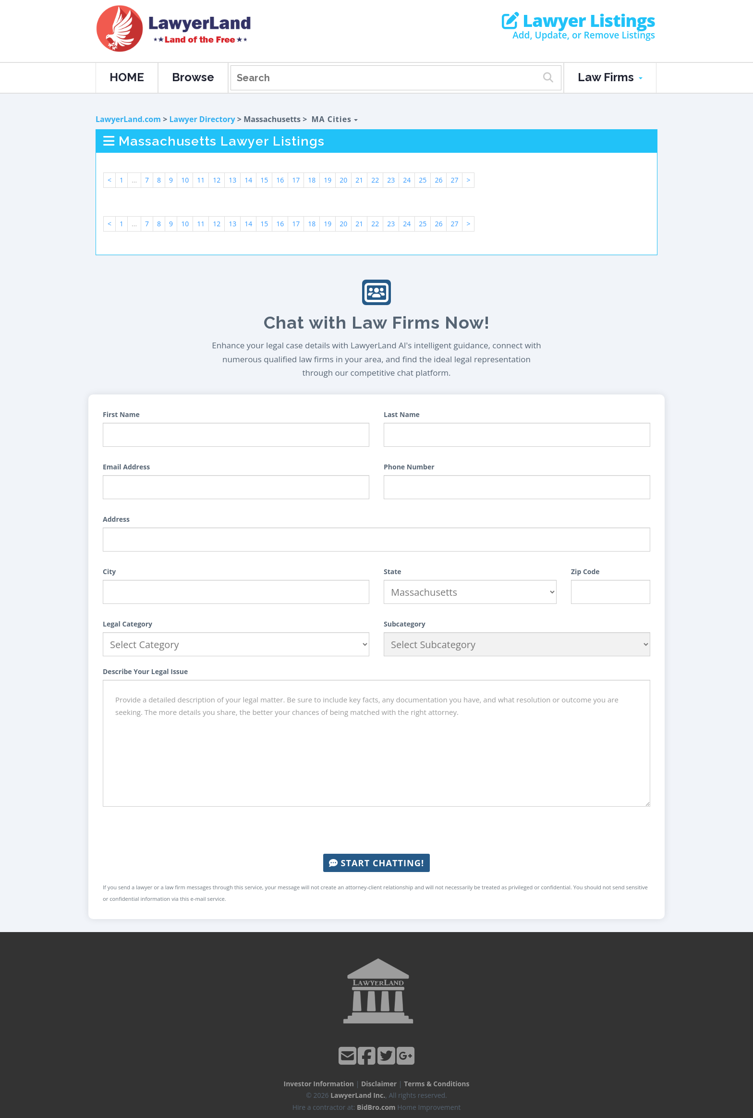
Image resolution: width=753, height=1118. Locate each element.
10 (185, 179)
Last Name (402, 414)
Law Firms (610, 77)
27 (454, 179)
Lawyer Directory (202, 119)
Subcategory (404, 623)
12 (216, 179)
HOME (126, 77)
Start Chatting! (376, 863)
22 (375, 179)
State (392, 571)
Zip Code (585, 571)
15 (264, 179)
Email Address (126, 466)
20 (343, 179)
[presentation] (376, 830)
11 (201, 179)
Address (116, 519)
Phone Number (409, 466)
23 (391, 179)
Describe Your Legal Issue (145, 671)
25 (422, 179)
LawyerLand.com (128, 119)
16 (280, 179)
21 (359, 179)
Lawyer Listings (578, 20)
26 (438, 179)
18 (312, 179)
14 (248, 179)
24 (407, 179)
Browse (193, 77)
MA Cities (334, 119)
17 (296, 179)
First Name (121, 414)
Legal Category (127, 623)
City (109, 571)
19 (327, 179)
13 (232, 179)
